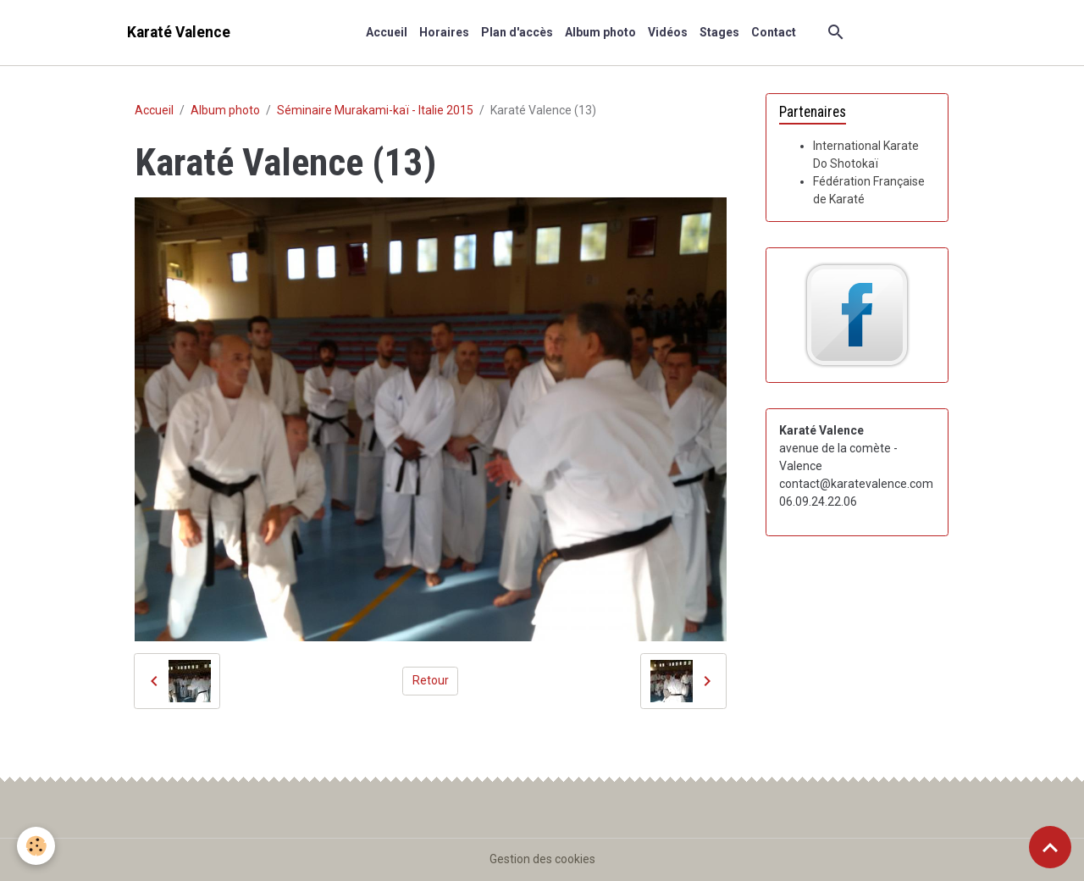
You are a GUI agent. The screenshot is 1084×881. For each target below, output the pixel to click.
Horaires (444, 32)
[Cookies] (36, 846)
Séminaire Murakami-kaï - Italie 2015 (375, 110)
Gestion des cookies (542, 859)
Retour (430, 680)
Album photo (600, 32)
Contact (773, 32)
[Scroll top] (1050, 847)
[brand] (178, 32)
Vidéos (668, 32)
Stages (719, 32)
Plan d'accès (517, 32)
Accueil (386, 32)
